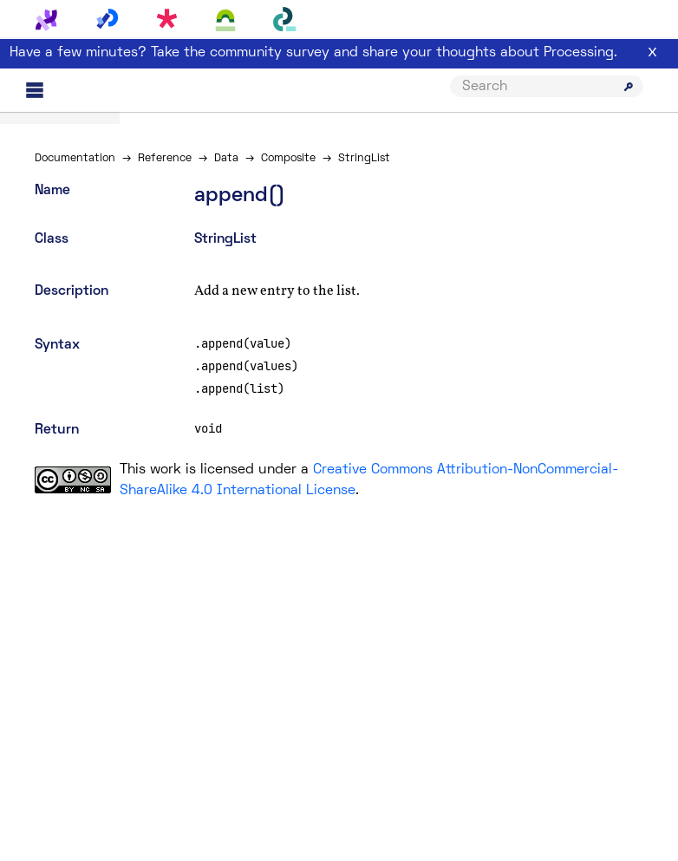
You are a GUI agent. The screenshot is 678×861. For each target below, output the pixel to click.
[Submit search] (628, 86)
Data (226, 158)
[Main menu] (35, 90)
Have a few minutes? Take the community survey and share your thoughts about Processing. (313, 53)
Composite (288, 158)
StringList (364, 158)
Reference (165, 158)
